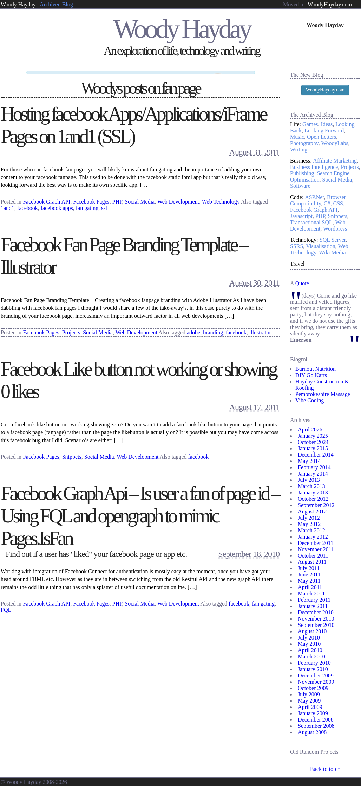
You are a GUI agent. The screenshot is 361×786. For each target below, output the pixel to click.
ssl (104, 205)
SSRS (296, 246)
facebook (27, 205)
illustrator (260, 330)
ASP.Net (314, 197)
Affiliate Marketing (335, 161)
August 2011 (312, 562)
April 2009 (310, 707)
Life (295, 124)
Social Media (140, 199)
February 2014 (314, 467)
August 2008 (312, 732)
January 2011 (313, 606)
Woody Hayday (18, 4)
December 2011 (315, 543)
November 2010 (316, 619)
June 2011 (309, 574)
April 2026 (310, 429)
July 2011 (309, 568)
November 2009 (316, 682)
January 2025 (313, 436)
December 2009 (316, 675)
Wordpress (335, 229)
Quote (302, 283)
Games (310, 124)
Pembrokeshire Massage (322, 394)
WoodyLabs (334, 143)
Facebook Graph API (46, 199)
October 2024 (313, 442)
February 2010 (314, 663)
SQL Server (333, 240)
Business (300, 161)
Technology (303, 240)
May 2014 (309, 461)
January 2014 (313, 474)
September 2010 (316, 625)
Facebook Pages (91, 199)
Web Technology (221, 199)
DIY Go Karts (311, 375)
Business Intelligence (314, 167)
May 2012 (309, 524)
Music (297, 137)
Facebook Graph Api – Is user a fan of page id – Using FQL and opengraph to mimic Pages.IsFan (140, 513)
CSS (338, 203)
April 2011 (310, 587)
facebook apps (57, 205)
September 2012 (316, 505)
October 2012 (313, 499)
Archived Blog (56, 4)
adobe (193, 330)
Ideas (327, 124)
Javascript (301, 216)
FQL (6, 607)
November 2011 (316, 549)
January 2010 (313, 669)
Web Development (178, 199)
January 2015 (313, 448)
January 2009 (313, 713)
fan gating (87, 205)
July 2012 (309, 518)
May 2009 (309, 701)
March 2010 (311, 656)
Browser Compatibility (318, 200)
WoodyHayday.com (330, 4)
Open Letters (321, 137)
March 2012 (311, 530)
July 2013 (309, 480)
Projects (71, 330)
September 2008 (316, 726)
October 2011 (313, 556)
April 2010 (310, 650)
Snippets (71, 454)
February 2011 (314, 600)
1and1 (7, 205)
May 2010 (309, 644)
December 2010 (316, 612)
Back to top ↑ (325, 769)
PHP (117, 199)
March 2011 (311, 593)
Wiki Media (332, 252)
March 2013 (311, 486)
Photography (304, 143)
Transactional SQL (311, 222)
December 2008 (316, 720)
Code (296, 197)
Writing (298, 149)
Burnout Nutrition (315, 369)
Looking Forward (324, 131)
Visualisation (320, 246)
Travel (297, 264)
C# (327, 203)
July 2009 (309, 694)
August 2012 (312, 511)
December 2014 (316, 455)
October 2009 (313, 688)
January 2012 (313, 537)
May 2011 (309, 581)
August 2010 (312, 631)
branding (213, 330)
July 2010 (309, 638)
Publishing (302, 173)
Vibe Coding (309, 400)
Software (300, 186)
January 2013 (313, 492)
